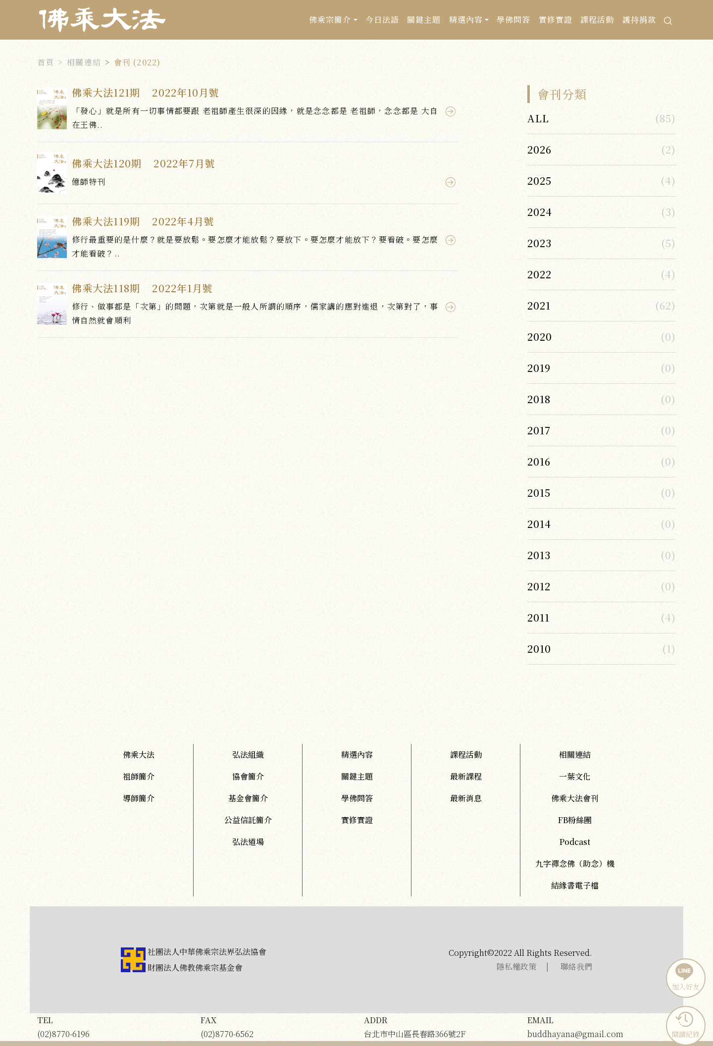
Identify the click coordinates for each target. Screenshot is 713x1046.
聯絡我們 (576, 966)
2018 (539, 399)
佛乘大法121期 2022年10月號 (146, 92)
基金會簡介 (248, 798)
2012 (539, 586)
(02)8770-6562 (275, 1026)
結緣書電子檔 (575, 885)
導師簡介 (138, 798)
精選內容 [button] (466, 19)
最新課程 (466, 776)
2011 (538, 617)
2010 (539, 648)
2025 (539, 180)
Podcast (575, 841)
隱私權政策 (516, 966)
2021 (539, 305)
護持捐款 (639, 19)
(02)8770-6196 (111, 1026)
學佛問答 (513, 19)
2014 (539, 524)
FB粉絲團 (575, 820)
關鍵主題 (424, 19)
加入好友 (684, 977)
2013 (539, 555)
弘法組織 (248, 754)
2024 (539, 212)
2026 (539, 149)
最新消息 (466, 798)
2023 (539, 243)
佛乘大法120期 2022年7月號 (143, 163)
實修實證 (555, 19)
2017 (539, 430)
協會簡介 (248, 776)
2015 (539, 492)
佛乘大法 (138, 754)
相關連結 (84, 62)
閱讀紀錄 (684, 1024)
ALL (538, 118)
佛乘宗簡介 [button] (330, 19)
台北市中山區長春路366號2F (438, 1026)
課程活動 (597, 19)
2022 (539, 274)
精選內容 (357, 754)
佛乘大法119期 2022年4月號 (143, 221)
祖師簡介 (138, 776)
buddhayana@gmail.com (601, 1026)
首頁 (45, 62)
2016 (539, 461)
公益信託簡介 (248, 820)
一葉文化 (575, 776)
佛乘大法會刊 (575, 798)
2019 (539, 368)
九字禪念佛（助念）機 (574, 863)
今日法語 (382, 19)
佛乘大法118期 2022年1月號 (142, 288)
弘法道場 (248, 841)
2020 (539, 336)
